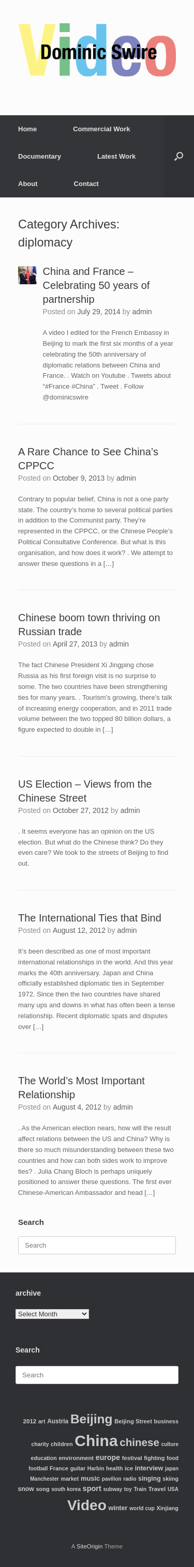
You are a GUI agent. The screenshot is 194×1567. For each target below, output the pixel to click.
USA (173, 1489)
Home (27, 129)
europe (108, 1457)
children (62, 1444)
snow (26, 1489)
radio (129, 1479)
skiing (170, 1479)
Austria (57, 1421)
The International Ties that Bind (89, 918)
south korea (66, 1489)
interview (149, 1468)
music (90, 1478)
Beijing (91, 1419)
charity (40, 1444)
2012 (30, 1421)
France (59, 1468)
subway (112, 1489)
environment (76, 1458)
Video (87, 1505)
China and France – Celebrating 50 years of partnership (96, 285)
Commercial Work (101, 129)
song (42, 1489)
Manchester (44, 1479)
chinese (139, 1442)
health (114, 1468)
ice (129, 1468)
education (44, 1458)
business (166, 1421)
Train (139, 1489)
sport (92, 1488)
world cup (142, 1508)
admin (142, 312)
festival (132, 1458)
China (95, 1440)
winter (117, 1508)
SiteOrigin (90, 1546)
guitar (78, 1468)
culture (169, 1444)
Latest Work (116, 156)
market (70, 1479)
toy (128, 1489)
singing (149, 1478)
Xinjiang (167, 1508)
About (28, 184)
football (38, 1468)
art (42, 1421)
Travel (157, 1488)
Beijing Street (133, 1421)
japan (171, 1468)
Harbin (96, 1468)
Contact (86, 184)
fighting (154, 1458)
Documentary (39, 156)
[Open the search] (178, 156)
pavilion (112, 1479)
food (172, 1458)
